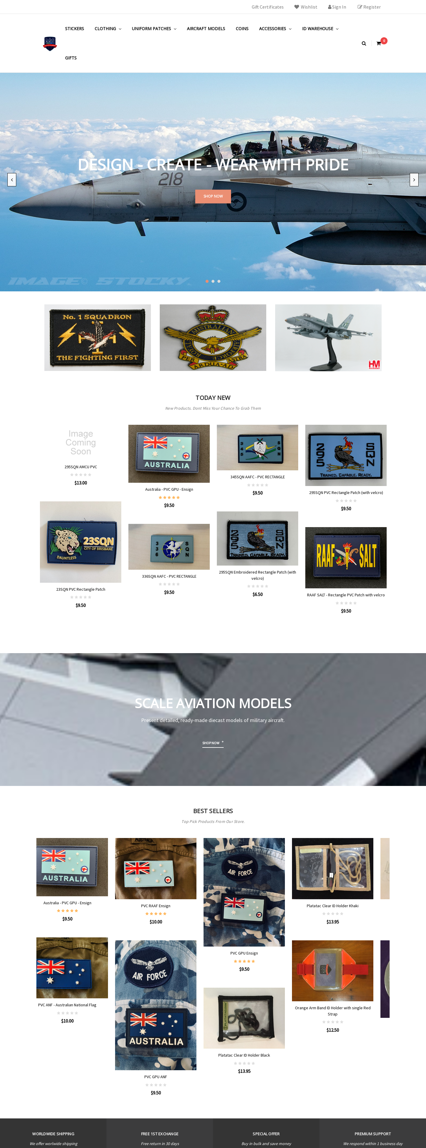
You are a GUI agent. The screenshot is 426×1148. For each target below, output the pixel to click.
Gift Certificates (268, 7)
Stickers (74, 28)
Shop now (210, 743)
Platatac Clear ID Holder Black (257, 1055)
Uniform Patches (154, 28)
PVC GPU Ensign (257, 953)
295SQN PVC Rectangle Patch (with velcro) (346, 492)
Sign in (337, 7)
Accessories (275, 28)
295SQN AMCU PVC (80, 466)
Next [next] (414, 179)
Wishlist (305, 7)
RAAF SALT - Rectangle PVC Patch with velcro (346, 595)
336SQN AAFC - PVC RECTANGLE (169, 576)
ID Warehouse (320, 28)
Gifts (71, 58)
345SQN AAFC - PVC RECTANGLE (257, 476)
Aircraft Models (206, 28)
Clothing (108, 28)
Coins (242, 28)
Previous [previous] (11, 179)
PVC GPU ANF (169, 1076)
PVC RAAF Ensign (169, 905)
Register (369, 7)
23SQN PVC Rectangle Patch (80, 589)
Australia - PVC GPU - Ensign (169, 489)
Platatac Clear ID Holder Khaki (346, 859)
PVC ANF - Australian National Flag (80, 1004)
